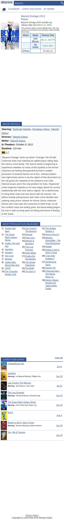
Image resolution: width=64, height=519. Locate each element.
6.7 (5, 152)
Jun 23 (59, 395)
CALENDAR (13, 9)
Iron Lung (9, 256)
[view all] (59, 358)
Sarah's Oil (50, 268)
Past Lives (30, 238)
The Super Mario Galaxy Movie (11, 237)
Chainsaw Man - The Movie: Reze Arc (52, 274)
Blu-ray (35, 41)
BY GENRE (49, 9)
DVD (35, 38)
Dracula (28, 234)
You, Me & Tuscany (16, 432)
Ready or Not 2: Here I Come (21, 422)
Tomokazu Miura (41, 129)
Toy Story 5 (30, 271)
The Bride (29, 268)
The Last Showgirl (16, 393)
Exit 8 (10, 412)
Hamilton (9, 249)
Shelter (48, 246)
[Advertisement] (32, 87)
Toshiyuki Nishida (21, 129)
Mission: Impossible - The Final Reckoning (52, 241)
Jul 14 (59, 386)
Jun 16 (59, 376)
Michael (8, 259)
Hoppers (9, 252)
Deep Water (30, 253)
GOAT (8, 268)
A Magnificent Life (16, 364)
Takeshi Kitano (20, 136)
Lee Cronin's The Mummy (19, 383)
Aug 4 (59, 415)
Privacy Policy (32, 515)
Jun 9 (59, 366)
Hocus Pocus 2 (52, 234)
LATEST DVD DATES (31, 9)
